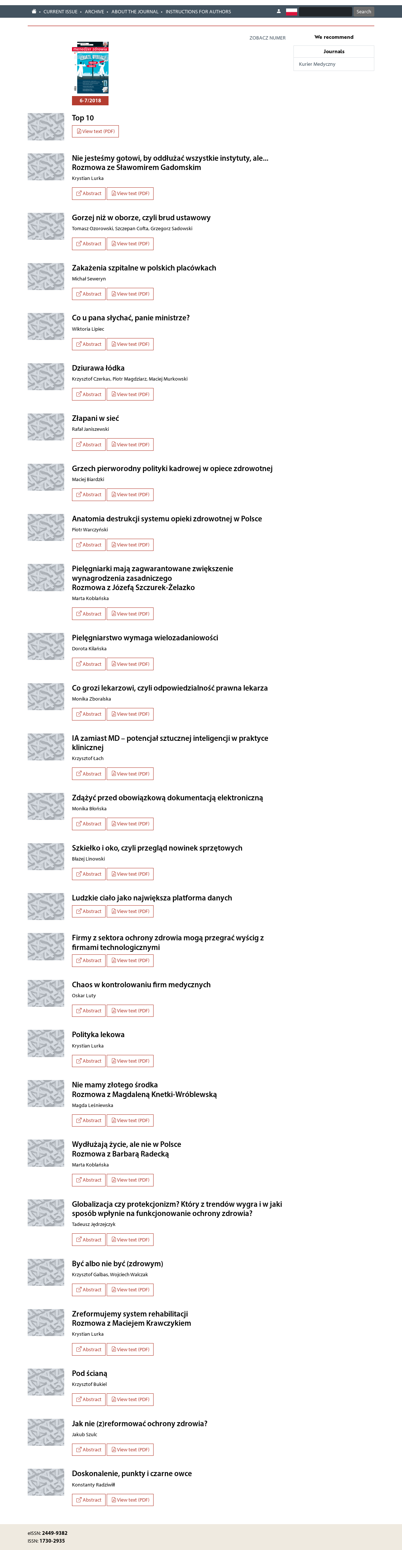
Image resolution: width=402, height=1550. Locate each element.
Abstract (89, 193)
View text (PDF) (95, 131)
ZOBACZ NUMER (268, 38)
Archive (94, 11)
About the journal (135, 11)
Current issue (61, 11)
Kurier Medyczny (317, 64)
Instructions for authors (198, 11)
